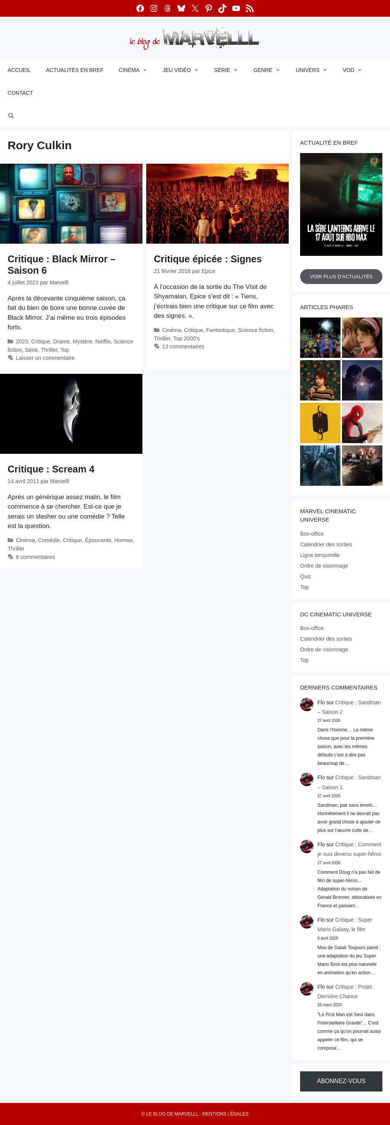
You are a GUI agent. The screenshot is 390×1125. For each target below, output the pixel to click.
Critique (40, 341)
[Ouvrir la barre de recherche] (11, 115)
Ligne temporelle (320, 555)
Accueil (19, 70)
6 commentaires (35, 557)
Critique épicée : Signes (208, 259)
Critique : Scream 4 (51, 469)
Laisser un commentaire (45, 358)
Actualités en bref (75, 70)
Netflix (102, 341)
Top (64, 350)
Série (230, 70)
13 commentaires (183, 346)
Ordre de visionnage (324, 566)
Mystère (82, 341)
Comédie (49, 540)
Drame (61, 341)
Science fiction (255, 330)
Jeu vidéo (184, 70)
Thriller (49, 350)
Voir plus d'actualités (341, 276)
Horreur (123, 540)
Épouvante (98, 540)
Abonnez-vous (341, 1081)
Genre (271, 70)
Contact (20, 93)
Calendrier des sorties (326, 544)
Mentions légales (225, 1114)
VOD (356, 70)
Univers (315, 70)
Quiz (305, 576)
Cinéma (137, 70)
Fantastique (220, 330)
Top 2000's (186, 338)
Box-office (312, 534)
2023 (22, 341)
